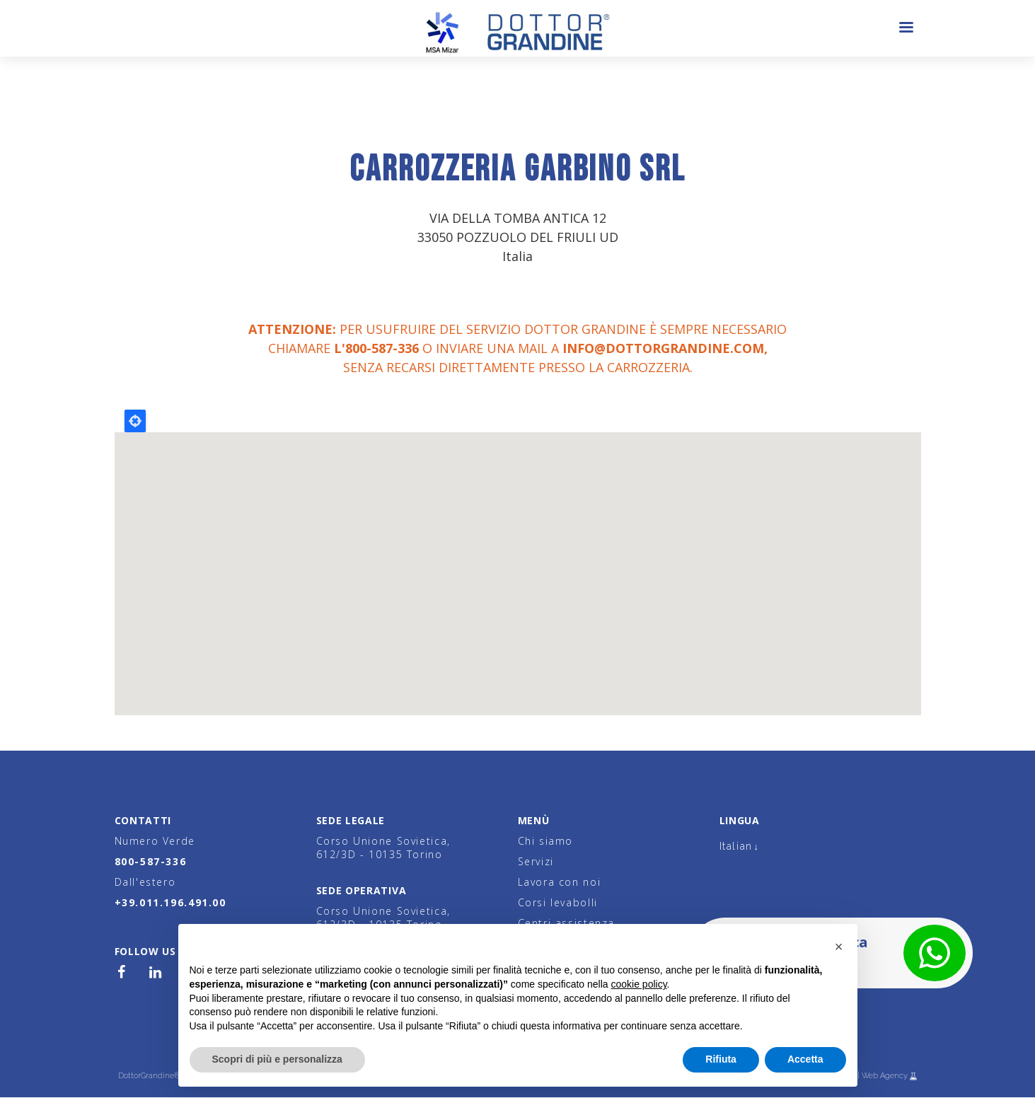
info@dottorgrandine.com (663, 348)
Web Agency (886, 1075)
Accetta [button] (805, 1059)
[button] (839, 946)
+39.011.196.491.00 (170, 902)
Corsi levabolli (558, 902)
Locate (135, 421)
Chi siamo (546, 841)
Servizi (536, 861)
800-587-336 (151, 861)
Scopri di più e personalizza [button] (277, 1059)
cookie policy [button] (638, 984)
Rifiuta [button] (720, 1059)
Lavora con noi (559, 882)
